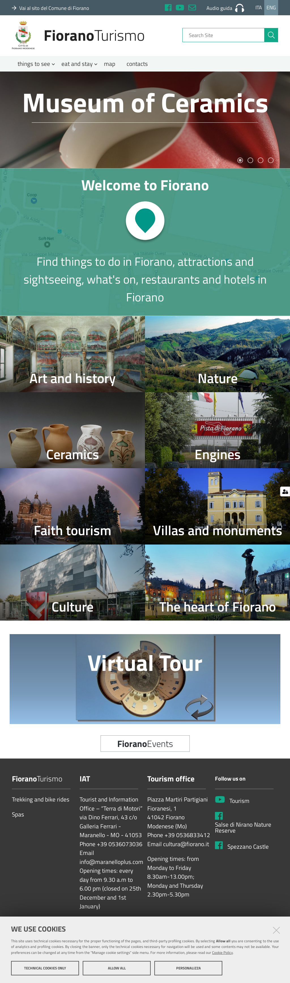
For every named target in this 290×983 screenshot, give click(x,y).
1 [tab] (240, 164)
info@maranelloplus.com (111, 866)
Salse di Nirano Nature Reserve (243, 831)
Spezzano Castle (248, 850)
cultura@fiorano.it (186, 848)
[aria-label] (271, 38)
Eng (271, 7)
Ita (258, 7)
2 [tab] (250, 164)
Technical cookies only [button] (45, 968)
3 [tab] (260, 164)
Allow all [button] (117, 968)
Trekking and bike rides (40, 803)
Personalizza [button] (188, 968)
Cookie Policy (222, 953)
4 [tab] (271, 164)
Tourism (239, 805)
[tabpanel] (145, 123)
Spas (18, 818)
